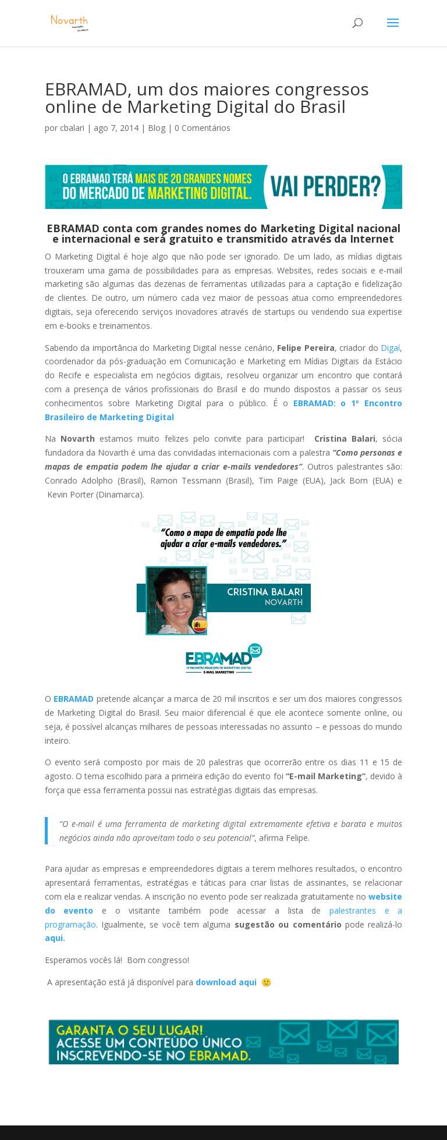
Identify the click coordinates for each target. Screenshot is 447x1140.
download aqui (227, 982)
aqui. (55, 937)
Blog (156, 127)
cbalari (72, 127)
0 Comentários (202, 127)
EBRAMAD (73, 228)
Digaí (390, 347)
